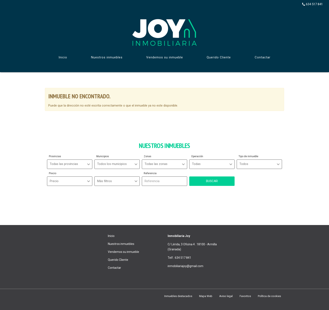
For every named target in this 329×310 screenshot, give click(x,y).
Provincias (55, 156)
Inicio (63, 57)
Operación (197, 156)
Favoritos (245, 296)
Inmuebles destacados (178, 296)
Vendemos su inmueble (164, 57)
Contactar (262, 57)
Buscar (212, 181)
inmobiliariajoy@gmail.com (185, 266)
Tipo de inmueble (248, 156)
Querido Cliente (219, 57)
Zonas (147, 156)
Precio (52, 173)
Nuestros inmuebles (107, 57)
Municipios (102, 156)
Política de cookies (269, 296)
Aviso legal (226, 296)
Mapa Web (205, 296)
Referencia (150, 173)
